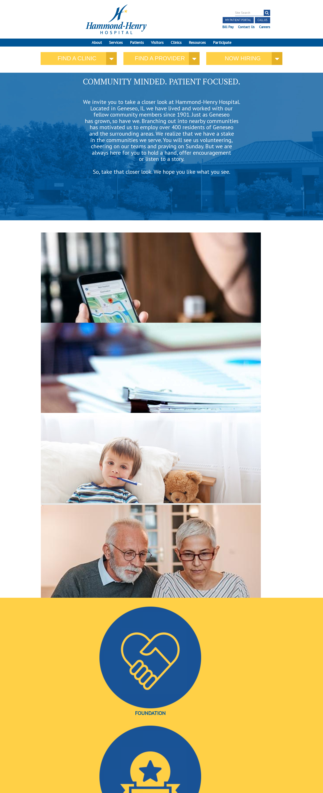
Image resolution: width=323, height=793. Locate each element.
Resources (197, 42)
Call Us (262, 20)
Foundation (80, 377)
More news (49, 624)
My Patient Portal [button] (238, 20)
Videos (240, 377)
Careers (264, 27)
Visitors (157, 42)
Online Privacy (57, 755)
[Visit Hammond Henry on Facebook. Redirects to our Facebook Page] (43, 735)
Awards (160, 377)
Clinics (176, 42)
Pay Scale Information (161, 779)
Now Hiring (243, 61)
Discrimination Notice (52, 750)
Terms (19, 744)
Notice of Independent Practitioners (56, 744)
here (243, 301)
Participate (222, 42)
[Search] (267, 13)
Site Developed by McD (161, 758)
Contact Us (246, 27)
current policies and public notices (136, 296)
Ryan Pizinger (226, 613)
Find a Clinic (76, 61)
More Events (161, 693)
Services (116, 42)
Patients (137, 42)
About (97, 42)
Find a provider (160, 61)
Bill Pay (227, 27)
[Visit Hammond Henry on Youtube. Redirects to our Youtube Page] (54, 735)
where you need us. (75, 296)
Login (75, 755)
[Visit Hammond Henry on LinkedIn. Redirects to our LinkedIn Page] (64, 735)
